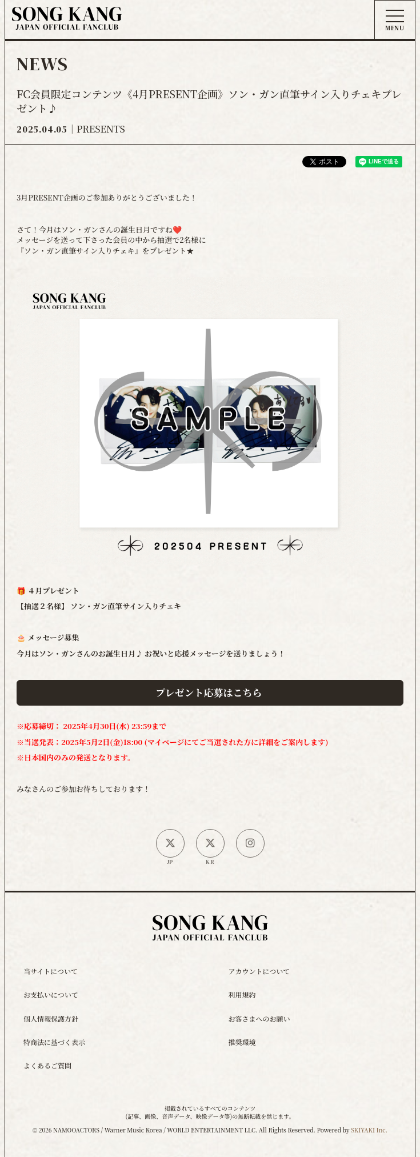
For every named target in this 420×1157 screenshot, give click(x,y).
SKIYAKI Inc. (369, 1130)
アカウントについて (259, 971)
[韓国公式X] (210, 843)
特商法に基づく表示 (54, 1042)
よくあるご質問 (47, 1065)
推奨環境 (242, 1042)
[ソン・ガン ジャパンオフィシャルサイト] (67, 21)
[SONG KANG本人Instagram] (250, 843)
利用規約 (242, 994)
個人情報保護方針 (50, 1018)
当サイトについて (50, 971)
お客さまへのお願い (259, 1018)
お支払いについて (50, 994)
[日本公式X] (170, 843)
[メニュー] (394, 20)
